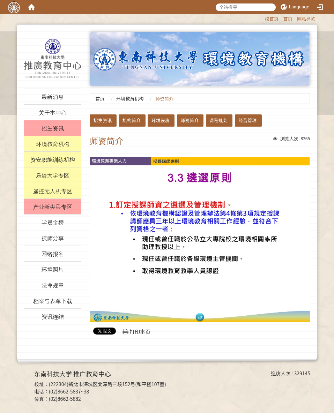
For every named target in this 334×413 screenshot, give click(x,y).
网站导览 (306, 18)
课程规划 (218, 120)
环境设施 (160, 120)
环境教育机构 (129, 98)
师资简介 (189, 120)
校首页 (272, 18)
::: (262, 17)
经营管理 (247, 120)
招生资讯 (103, 120)
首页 (287, 18)
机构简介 (132, 120)
